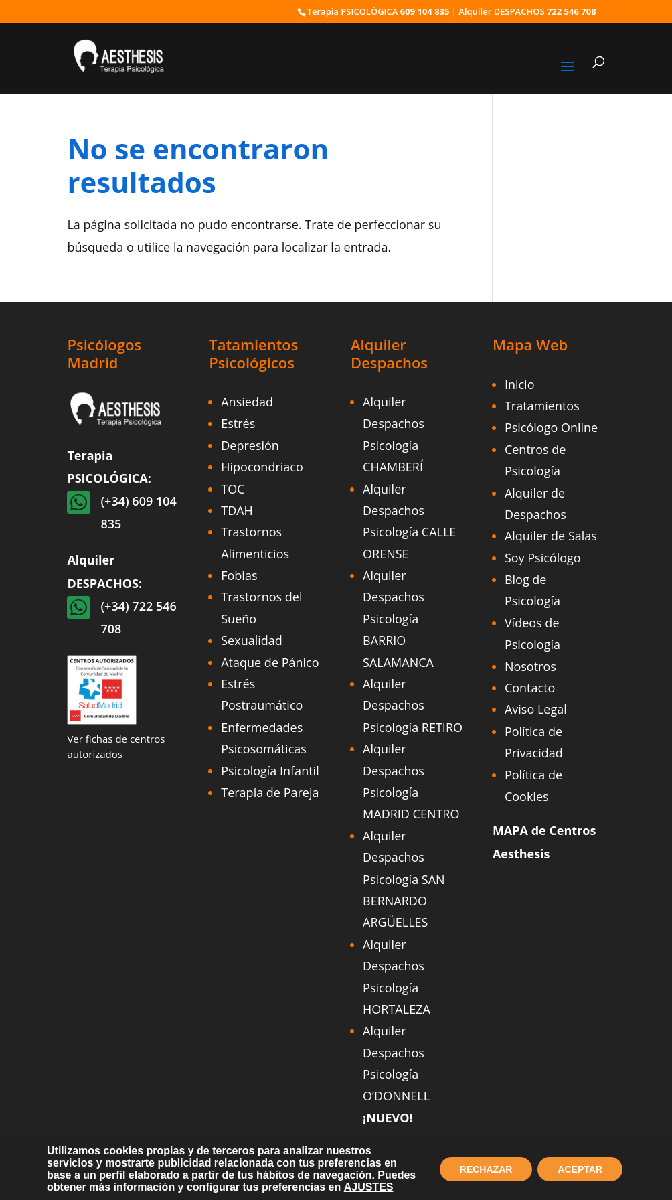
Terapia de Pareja (270, 792)
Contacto (530, 688)
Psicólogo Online (551, 427)
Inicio (520, 384)
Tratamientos (542, 406)
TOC (232, 489)
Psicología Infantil (270, 771)
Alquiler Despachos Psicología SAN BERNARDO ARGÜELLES (404, 879)
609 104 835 (425, 11)
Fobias (239, 575)
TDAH (237, 510)
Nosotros (530, 666)
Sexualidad (251, 640)
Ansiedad (247, 402)
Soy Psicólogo (543, 558)
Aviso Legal (536, 709)
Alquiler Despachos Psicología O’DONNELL (396, 1074)
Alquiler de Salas (551, 536)
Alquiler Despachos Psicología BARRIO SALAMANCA (398, 618)
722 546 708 (571, 11)
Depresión (250, 445)
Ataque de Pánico (270, 662)
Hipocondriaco (262, 467)
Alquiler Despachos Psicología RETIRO (413, 705)
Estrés (238, 423)
